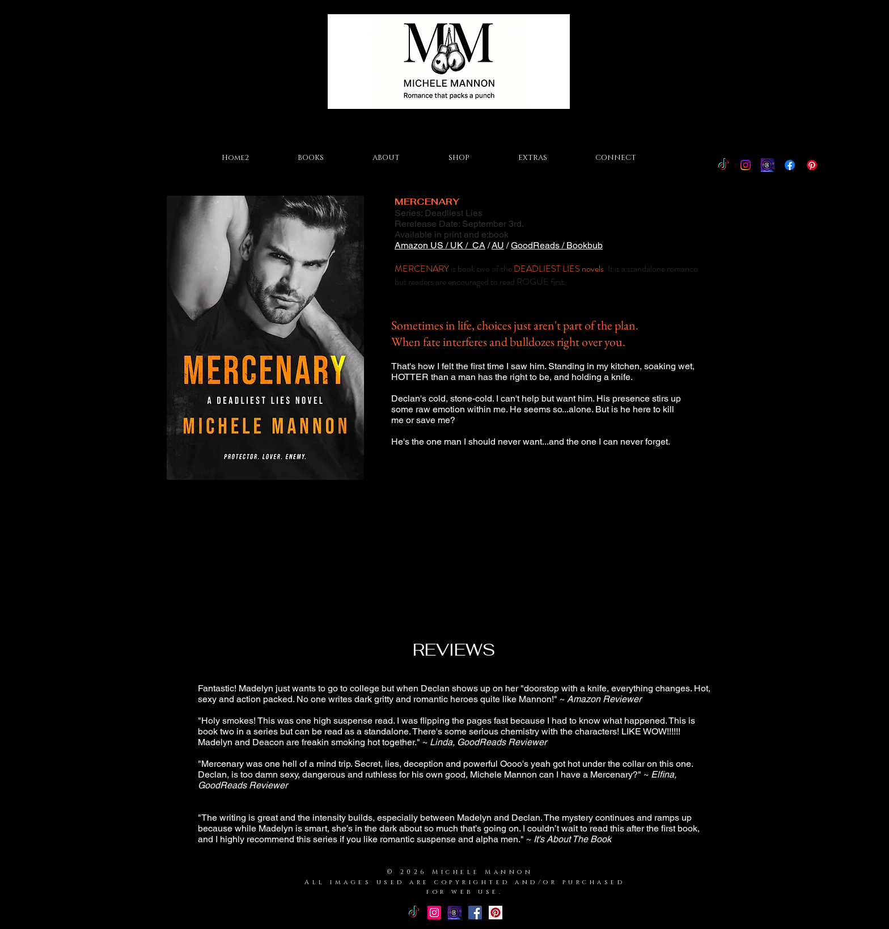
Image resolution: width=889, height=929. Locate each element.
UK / (461, 245)
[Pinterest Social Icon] (495, 912)
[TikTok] (723, 165)
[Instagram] (745, 165)
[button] (310, 157)
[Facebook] (790, 165)
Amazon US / (422, 245)
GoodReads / (538, 245)
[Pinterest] (812, 165)
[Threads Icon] (767, 165)
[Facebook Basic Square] (475, 912)
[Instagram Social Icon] (434, 912)
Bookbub (584, 245)
